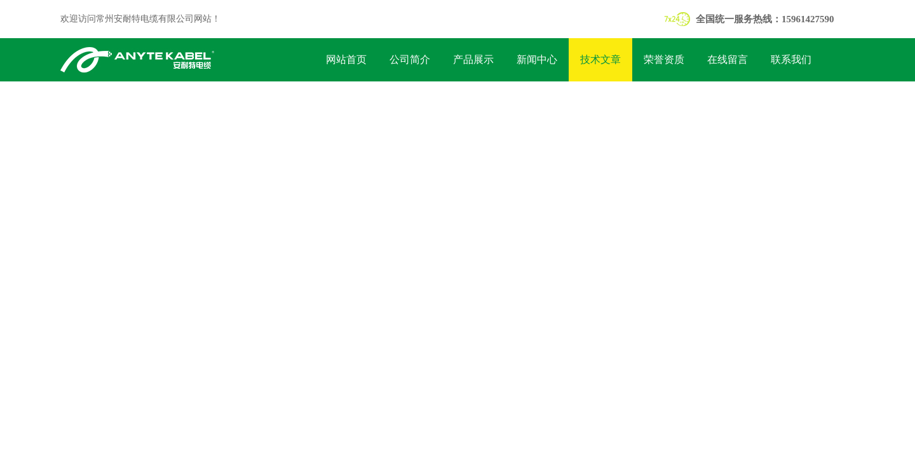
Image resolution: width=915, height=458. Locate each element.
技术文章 (600, 59)
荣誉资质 (664, 59)
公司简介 (410, 59)
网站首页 (346, 59)
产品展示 (473, 59)
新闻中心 (537, 59)
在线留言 (727, 59)
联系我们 (791, 59)
